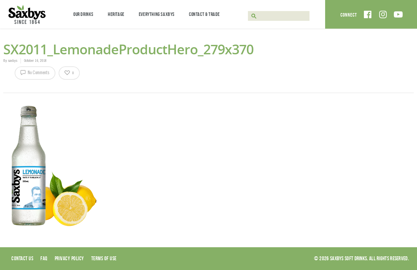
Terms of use (104, 258)
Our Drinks (83, 14)
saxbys (12, 61)
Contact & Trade (204, 14)
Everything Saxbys (157, 14)
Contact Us (22, 258)
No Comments (35, 72)
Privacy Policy (69, 258)
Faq (44, 258)
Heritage (116, 14)
